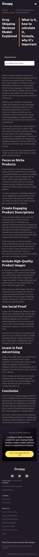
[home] (7, 3)
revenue (26, 78)
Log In (4, 533)
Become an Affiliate (8, 526)
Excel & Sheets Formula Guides (12, 480)
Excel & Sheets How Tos (10, 530)
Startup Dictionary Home (8, 11)
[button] (35, 3)
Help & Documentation (9, 523)
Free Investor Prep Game (10, 519)
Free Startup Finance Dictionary (12, 486)
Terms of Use (6, 503)
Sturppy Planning (7, 490)
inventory (18, 88)
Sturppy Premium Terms (9, 515)
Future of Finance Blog (9, 512)
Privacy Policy (6, 499)
